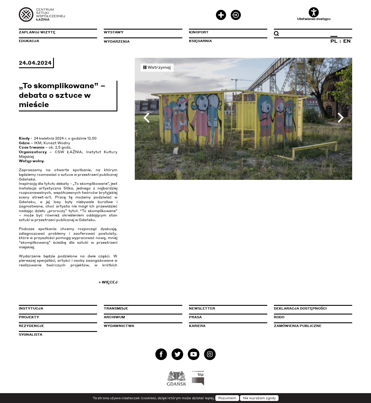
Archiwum (114, 317)
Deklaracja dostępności (300, 308)
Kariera (197, 326)
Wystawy (113, 32)
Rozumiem (227, 398)
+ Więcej (108, 282)
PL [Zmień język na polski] (333, 41)
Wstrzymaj (157, 67)
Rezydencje (31, 326)
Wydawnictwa (119, 326)
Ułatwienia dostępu (313, 14)
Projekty (29, 317)
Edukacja (29, 41)
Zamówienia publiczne (311, 326)
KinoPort (199, 32)
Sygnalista (30, 334)
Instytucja (31, 308)
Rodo (279, 317)
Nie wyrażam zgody (259, 398)
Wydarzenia (117, 41)
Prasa (195, 317)
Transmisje (140, 308)
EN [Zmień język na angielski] (347, 41)
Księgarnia (200, 41)
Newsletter (202, 308)
